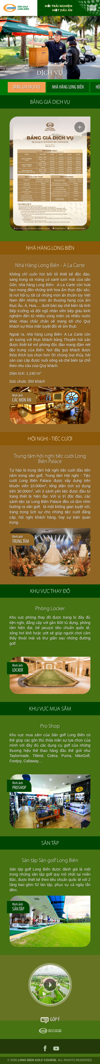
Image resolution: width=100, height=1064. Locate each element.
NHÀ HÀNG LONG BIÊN (68, 87)
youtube (56, 1048)
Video (50, 984)
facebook (45, 1048)
